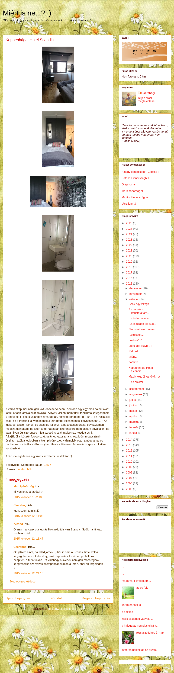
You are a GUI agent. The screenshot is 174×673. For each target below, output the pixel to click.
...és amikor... (137, 382)
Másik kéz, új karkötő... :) (144, 376)
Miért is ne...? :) (27, 13)
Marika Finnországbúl (135, 197)
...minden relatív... (140, 318)
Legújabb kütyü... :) (141, 345)
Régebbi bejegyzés (96, 598)
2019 (129, 261)
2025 (129, 228)
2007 (129, 477)
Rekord (133, 351)
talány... (133, 356)
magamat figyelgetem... (136, 580)
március (134, 421)
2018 (129, 267)
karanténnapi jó (131, 604)
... (123, 566)
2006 (129, 483)
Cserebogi (20, 505)
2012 (129, 450)
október (134, 299)
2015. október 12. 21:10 (28, 573)
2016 (129, 277)
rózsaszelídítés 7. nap (150, 632)
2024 (129, 234)
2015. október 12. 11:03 (28, 515)
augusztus (136, 394)
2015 (129, 283)
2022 (129, 245)
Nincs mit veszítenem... (143, 329)
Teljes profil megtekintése (146, 99)
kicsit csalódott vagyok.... (137, 618)
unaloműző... (137, 340)
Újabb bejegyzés (18, 598)
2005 (129, 489)
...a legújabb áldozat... (142, 323)
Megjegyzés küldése (23, 581)
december (136, 288)
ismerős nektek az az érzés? (139, 649)
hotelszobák (24, 469)
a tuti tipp (127, 611)
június (133, 405)
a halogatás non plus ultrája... (140, 625)
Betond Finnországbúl (135, 178)
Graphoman (129, 184)
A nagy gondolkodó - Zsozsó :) (141, 171)
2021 (129, 250)
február (134, 427)
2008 (129, 472)
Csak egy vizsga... (140, 303)
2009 (129, 467)
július (133, 399)
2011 (129, 456)
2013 (129, 445)
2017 (129, 272)
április (133, 416)
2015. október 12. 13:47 (28, 538)
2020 (129, 256)
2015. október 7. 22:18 (28, 497)
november (136, 293)
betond (18, 524)
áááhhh (133, 362)
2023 (129, 239)
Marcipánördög (24, 486)
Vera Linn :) (129, 203)
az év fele (142, 587)
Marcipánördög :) (132, 190)
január (133, 432)
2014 (129, 439)
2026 (129, 223)
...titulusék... (136, 334)
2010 (129, 461)
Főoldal (56, 598)
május (133, 410)
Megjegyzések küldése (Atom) (66, 608)
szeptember (137, 388)
